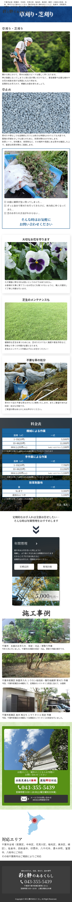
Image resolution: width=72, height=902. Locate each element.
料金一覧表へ (63, 504)
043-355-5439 (36, 787)
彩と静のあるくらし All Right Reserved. (41, 899)
